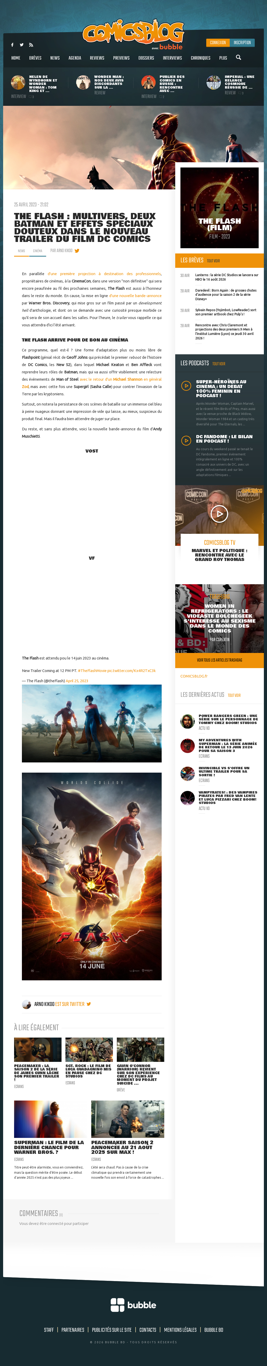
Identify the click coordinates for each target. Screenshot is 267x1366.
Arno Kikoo (38, 1004)
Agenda (75, 61)
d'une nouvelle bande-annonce (135, 295)
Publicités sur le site (112, 1333)
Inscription (242, 43)
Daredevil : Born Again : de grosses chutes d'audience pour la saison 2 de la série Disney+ (218, 294)
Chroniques (200, 61)
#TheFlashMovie (92, 670)
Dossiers (146, 61)
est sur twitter (73, 1004)
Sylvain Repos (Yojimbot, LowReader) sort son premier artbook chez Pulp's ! (218, 311)
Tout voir (213, 261)
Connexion (218, 43)
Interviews (172, 61)
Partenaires (73, 1333)
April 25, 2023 (77, 681)
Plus (223, 61)
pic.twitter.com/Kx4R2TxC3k (131, 670)
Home (16, 61)
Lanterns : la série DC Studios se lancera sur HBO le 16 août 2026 (219, 276)
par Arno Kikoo (64, 250)
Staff (49, 1333)
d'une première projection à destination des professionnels (104, 273)
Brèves (35, 61)
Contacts (147, 1333)
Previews (121, 61)
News (55, 61)
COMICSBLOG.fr (194, 676)
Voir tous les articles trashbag (219, 660)
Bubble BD (213, 1333)
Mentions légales (180, 1333)
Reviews (97, 61)
